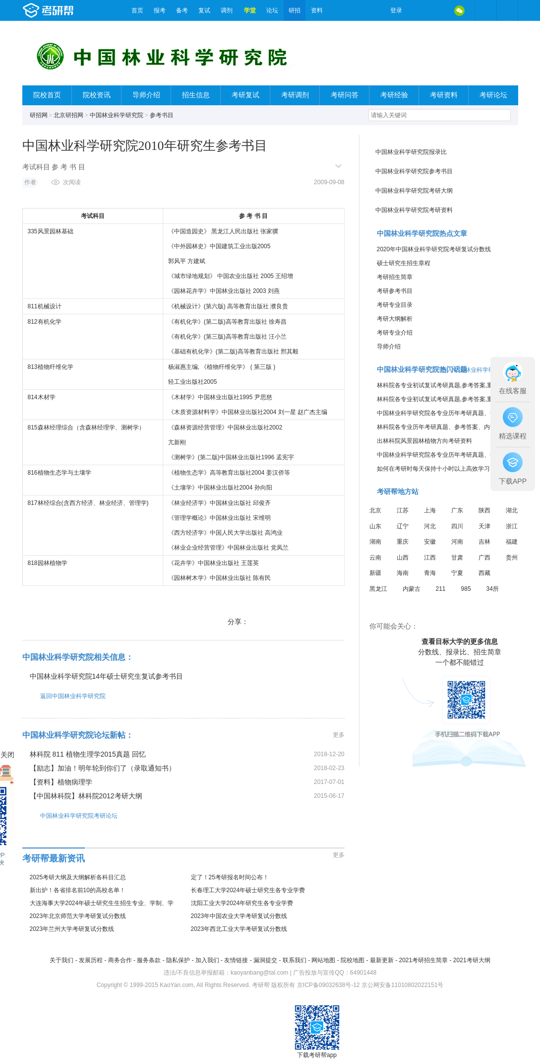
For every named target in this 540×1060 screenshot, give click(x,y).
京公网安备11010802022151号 (402, 985)
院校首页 (47, 95)
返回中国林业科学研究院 (64, 696)
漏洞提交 (265, 960)
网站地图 (323, 960)
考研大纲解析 (395, 318)
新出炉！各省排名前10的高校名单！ (77, 890)
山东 (375, 526)
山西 (403, 557)
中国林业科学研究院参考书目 (414, 171)
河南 (457, 541)
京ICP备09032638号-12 (328, 985)
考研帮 (74, 10)
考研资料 (444, 95)
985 (466, 588)
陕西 (484, 510)
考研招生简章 (395, 277)
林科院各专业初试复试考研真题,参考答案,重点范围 (444, 385)
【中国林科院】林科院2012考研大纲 (86, 796)
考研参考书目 (395, 290)
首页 (137, 10)
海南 (403, 572)
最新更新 (382, 960)
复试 (204, 10)
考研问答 (345, 95)
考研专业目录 (395, 304)
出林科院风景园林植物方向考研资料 (424, 440)
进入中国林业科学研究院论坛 (479, 369)
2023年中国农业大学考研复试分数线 (239, 916)
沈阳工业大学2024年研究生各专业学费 (242, 903)
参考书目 (162, 115)
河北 (430, 526)
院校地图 (352, 960)
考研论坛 (493, 95)
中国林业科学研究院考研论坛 (70, 815)
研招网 (39, 115)
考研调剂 (295, 95)
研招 (294, 10)
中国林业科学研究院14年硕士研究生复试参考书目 (106, 676)
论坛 (272, 10)
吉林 (484, 541)
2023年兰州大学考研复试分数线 (72, 928)
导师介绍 (146, 95)
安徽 (430, 541)
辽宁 (403, 526)
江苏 (403, 510)
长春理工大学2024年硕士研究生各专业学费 (248, 890)
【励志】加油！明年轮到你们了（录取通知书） (103, 768)
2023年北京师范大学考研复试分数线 (78, 916)
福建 (512, 541)
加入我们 (207, 960)
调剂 (227, 10)
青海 (430, 572)
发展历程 (91, 960)
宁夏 (457, 572)
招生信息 (196, 95)
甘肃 (457, 557)
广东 (457, 510)
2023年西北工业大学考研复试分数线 (239, 928)
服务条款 (149, 960)
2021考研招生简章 (423, 960)
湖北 (512, 510)
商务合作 (120, 960)
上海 (430, 510)
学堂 (250, 10)
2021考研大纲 (471, 960)
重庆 (403, 541)
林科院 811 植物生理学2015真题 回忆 (88, 754)
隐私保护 (178, 960)
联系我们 (294, 960)
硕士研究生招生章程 (403, 263)
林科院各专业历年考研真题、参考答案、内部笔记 (442, 427)
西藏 (484, 572)
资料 (317, 10)
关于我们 (61, 960)
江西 (430, 557)
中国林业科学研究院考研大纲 (414, 190)
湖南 (375, 541)
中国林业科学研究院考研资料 (414, 210)
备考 (182, 10)
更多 (339, 734)
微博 (418, 10)
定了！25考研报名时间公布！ (230, 877)
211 (441, 588)
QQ (438, 10)
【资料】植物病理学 (61, 782)
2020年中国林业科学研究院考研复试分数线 (434, 249)
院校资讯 (97, 95)
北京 (375, 510)
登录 (396, 10)
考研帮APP (507, 10)
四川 (457, 526)
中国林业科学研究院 (116, 115)
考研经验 (394, 95)
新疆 (375, 572)
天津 (484, 526)
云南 (375, 557)
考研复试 (245, 95)
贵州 (512, 557)
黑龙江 (378, 588)
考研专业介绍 (395, 332)
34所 (492, 588)
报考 (160, 10)
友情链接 (236, 960)
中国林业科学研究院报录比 (411, 151)
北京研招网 (68, 115)
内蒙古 (411, 588)
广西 (484, 557)
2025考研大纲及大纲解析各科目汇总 (78, 877)
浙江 (512, 526)
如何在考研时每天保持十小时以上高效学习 (433, 468)
